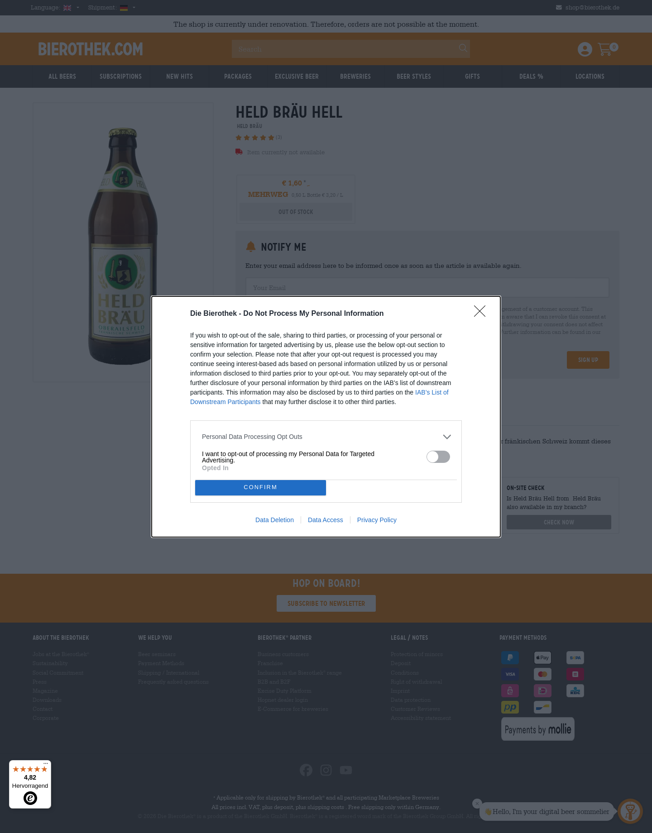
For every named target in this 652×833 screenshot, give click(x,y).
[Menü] (45, 765)
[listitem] (326, 437)
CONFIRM (261, 487)
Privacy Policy (377, 520)
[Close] (482, 314)
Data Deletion (274, 520)
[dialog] (326, 416)
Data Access (325, 520)
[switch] (438, 457)
